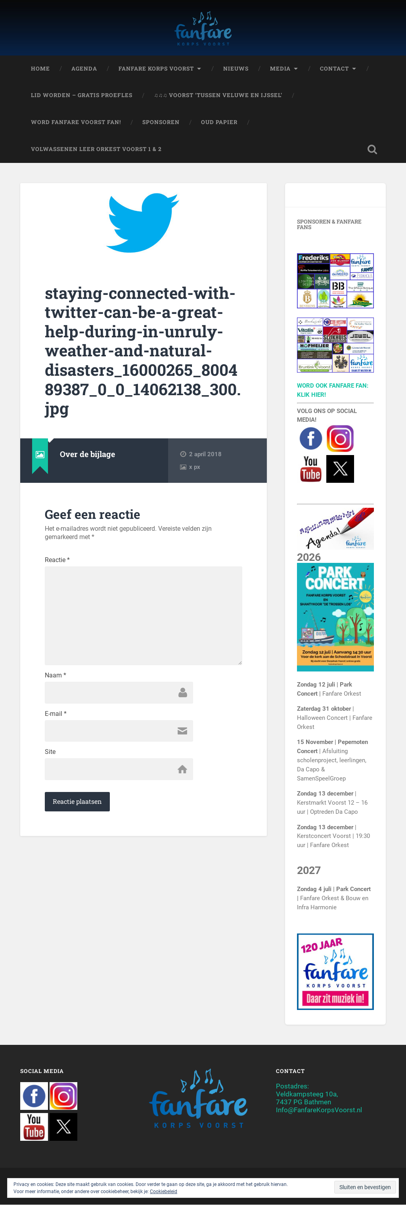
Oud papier (219, 122)
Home (40, 68)
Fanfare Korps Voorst (156, 68)
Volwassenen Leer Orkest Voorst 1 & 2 (96, 149)
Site (50, 753)
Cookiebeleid (163, 1191)
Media (280, 68)
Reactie (57, 560)
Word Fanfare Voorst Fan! (76, 122)
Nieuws (236, 68)
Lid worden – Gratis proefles (81, 95)
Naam (55, 676)
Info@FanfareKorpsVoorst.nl (319, 1110)
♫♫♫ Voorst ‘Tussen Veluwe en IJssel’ (218, 95)
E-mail (56, 715)
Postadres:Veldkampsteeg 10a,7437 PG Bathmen (307, 1094)
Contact (334, 68)
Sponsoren (161, 122)
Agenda (84, 68)
